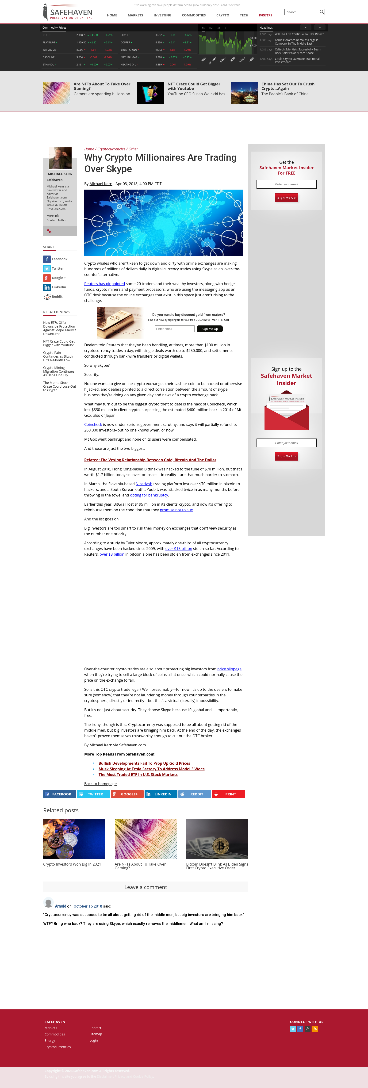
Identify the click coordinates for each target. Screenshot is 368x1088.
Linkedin (54, 287)
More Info (53, 216)
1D (203, 28)
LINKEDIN (159, 794)
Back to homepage (100, 783)
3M (218, 28)
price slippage (229, 669)
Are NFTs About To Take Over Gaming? (102, 86)
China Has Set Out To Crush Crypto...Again (287, 86)
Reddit (53, 296)
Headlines (266, 28)
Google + (54, 277)
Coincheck (93, 424)
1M (211, 28)
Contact (95, 1028)
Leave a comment (145, 886)
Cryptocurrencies (58, 1047)
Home (112, 15)
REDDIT (191, 794)
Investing (162, 15)
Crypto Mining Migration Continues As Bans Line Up (58, 371)
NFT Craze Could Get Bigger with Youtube (194, 86)
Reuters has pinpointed (104, 283)
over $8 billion (112, 554)
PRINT (225, 794)
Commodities (194, 15)
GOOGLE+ (125, 794)
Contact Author (57, 220)
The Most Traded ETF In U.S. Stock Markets (138, 774)
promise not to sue (176, 509)
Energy (50, 1040)
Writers (265, 15)
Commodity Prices (54, 28)
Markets (135, 15)
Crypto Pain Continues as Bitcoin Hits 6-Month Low (58, 356)
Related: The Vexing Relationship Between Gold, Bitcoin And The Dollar (150, 459)
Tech (244, 15)
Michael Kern (101, 183)
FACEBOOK (58, 794)
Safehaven (55, 1021)
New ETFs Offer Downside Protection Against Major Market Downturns (59, 328)
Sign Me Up (286, 197)
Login (94, 1040)
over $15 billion (178, 548)
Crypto (222, 15)
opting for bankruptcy (149, 495)
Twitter (53, 268)
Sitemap (96, 1034)
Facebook (55, 259)
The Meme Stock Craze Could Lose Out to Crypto (59, 386)
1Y (224, 28)
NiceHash (144, 483)
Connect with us (306, 1021)
